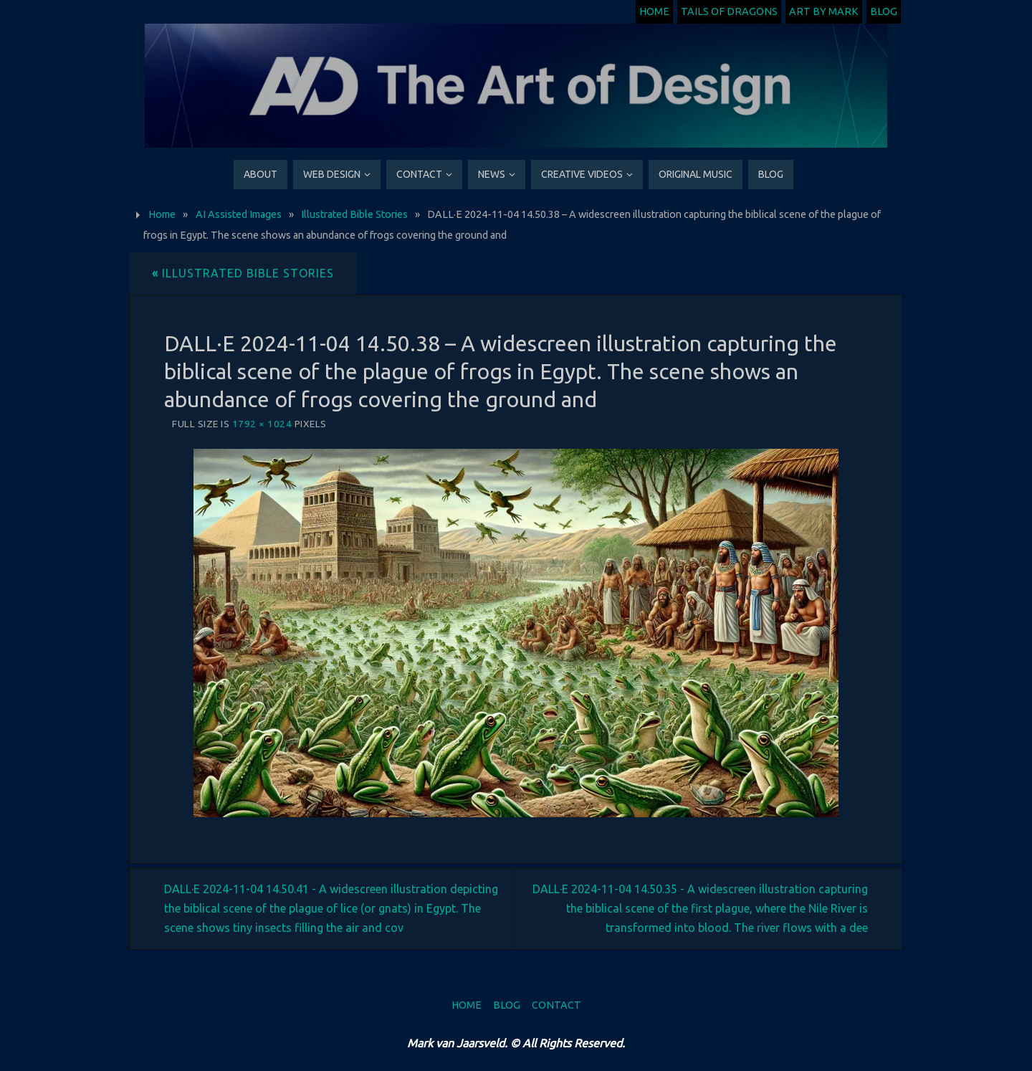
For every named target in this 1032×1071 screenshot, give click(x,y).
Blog (883, 11)
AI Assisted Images (239, 214)
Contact (556, 1005)
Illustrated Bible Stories (354, 214)
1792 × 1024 (262, 423)
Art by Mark (824, 11)
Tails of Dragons (729, 11)
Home (654, 11)
